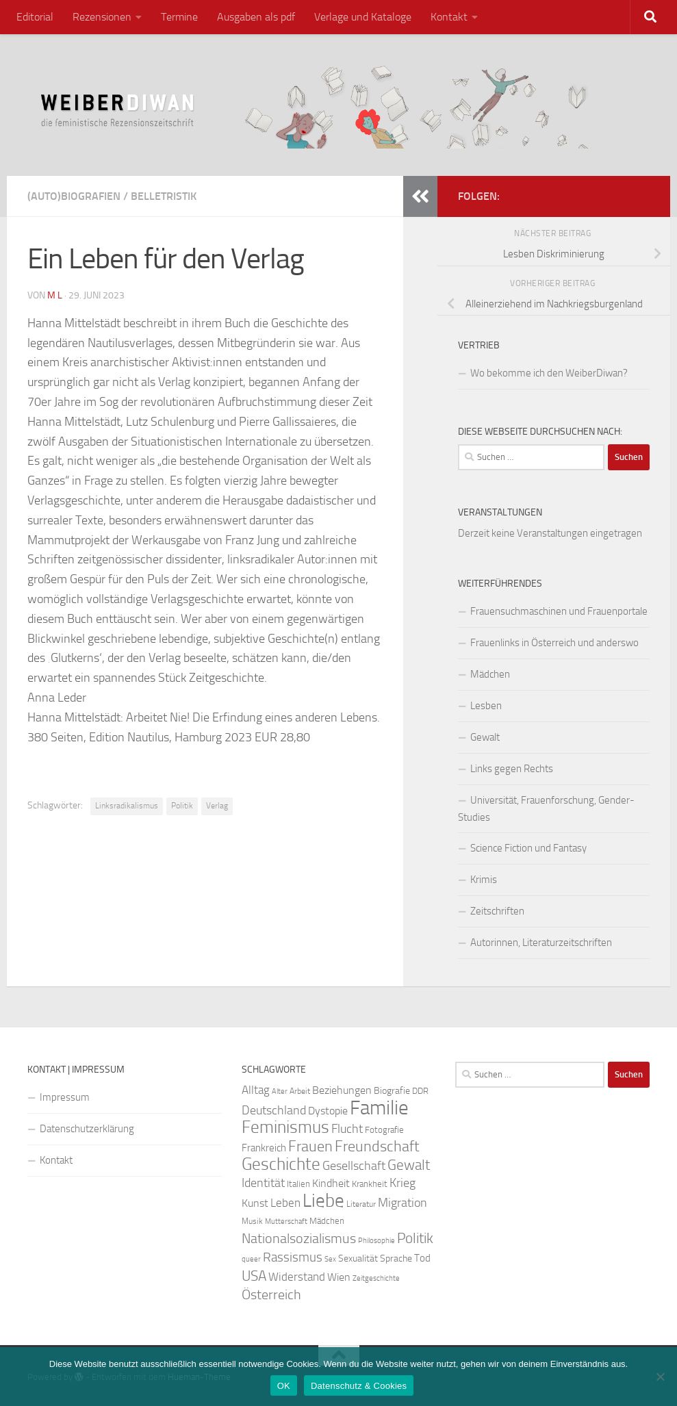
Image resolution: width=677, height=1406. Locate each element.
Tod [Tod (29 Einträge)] (422, 1258)
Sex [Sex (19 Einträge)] (330, 1259)
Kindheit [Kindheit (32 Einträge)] (331, 1183)
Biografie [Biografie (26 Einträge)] (392, 1091)
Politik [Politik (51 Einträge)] (415, 1238)
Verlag (217, 805)
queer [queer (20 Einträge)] (251, 1259)
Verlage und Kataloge (362, 16)
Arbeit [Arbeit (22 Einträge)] (300, 1091)
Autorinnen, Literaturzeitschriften (541, 942)
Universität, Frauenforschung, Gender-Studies (546, 808)
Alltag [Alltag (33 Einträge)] (256, 1090)
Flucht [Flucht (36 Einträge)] (347, 1129)
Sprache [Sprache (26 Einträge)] (396, 1258)
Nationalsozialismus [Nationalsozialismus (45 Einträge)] (299, 1239)
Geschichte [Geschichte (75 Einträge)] (281, 1164)
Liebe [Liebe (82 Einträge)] (323, 1201)
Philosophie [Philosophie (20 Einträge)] (376, 1240)
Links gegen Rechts (511, 769)
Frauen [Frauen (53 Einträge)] (310, 1146)
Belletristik (163, 196)
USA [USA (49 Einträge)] (254, 1276)
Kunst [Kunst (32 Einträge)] (255, 1203)
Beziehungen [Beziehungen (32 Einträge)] (342, 1090)
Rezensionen (102, 16)
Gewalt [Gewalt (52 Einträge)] (408, 1164)
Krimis (483, 879)
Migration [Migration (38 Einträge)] (402, 1202)
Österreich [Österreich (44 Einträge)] (271, 1295)
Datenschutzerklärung (87, 1129)
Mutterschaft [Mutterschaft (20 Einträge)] (286, 1221)
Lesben (486, 706)
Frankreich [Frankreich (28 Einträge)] (264, 1148)
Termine (179, 16)
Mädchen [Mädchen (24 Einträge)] (326, 1221)
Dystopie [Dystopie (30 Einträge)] (328, 1111)
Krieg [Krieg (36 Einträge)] (402, 1183)
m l (54, 295)
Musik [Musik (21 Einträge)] (252, 1221)
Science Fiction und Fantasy (528, 848)
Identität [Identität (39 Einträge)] (263, 1182)
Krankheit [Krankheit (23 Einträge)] (369, 1184)
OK (283, 1386)
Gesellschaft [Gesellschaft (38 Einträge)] (353, 1165)
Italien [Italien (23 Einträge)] (298, 1184)
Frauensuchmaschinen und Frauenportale (559, 611)
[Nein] (660, 1376)
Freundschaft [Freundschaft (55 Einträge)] (377, 1146)
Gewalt (485, 737)
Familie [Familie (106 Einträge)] (379, 1108)
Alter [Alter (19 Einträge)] (280, 1091)
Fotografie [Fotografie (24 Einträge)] (384, 1130)
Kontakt (449, 16)
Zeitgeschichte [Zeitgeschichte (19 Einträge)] (376, 1278)
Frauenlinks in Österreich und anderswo (554, 643)
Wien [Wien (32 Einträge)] (338, 1276)
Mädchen (490, 674)
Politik (182, 805)
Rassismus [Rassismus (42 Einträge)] (292, 1257)
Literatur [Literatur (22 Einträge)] (361, 1204)
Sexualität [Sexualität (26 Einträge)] (358, 1258)
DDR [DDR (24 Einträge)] (420, 1091)
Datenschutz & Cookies (359, 1386)
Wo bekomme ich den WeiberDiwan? (549, 373)
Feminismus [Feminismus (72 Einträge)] (285, 1127)
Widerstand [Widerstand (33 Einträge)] (296, 1276)
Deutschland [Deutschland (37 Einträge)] (274, 1110)
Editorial (34, 16)
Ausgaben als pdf (256, 16)
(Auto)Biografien (73, 196)
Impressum (65, 1097)
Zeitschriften (497, 911)
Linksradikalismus (126, 805)
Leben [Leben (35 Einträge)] (285, 1203)
